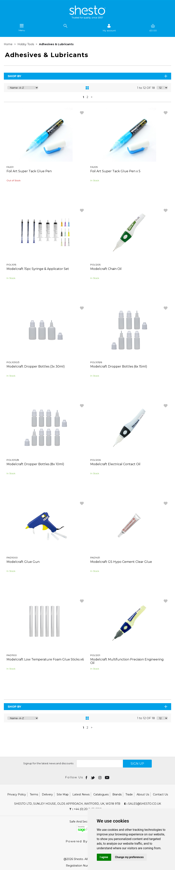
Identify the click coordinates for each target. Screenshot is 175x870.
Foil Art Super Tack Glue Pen (29, 171)
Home (8, 44)
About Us (143, 794)
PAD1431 (95, 557)
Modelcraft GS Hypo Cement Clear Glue (121, 562)
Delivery (47, 794)
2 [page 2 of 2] (87, 97)
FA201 (10, 167)
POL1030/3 (13, 362)
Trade (129, 794)
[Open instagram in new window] (100, 777)
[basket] (153, 28)
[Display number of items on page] (162, 87)
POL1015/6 (96, 362)
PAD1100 (12, 655)
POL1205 (95, 264)
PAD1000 (12, 557)
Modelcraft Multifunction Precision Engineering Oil (127, 661)
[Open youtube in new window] (107, 777)
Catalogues (101, 794)
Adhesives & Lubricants (56, 44)
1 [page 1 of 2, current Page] (83, 97)
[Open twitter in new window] (93, 777)
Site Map (63, 794)
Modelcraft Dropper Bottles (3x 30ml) (36, 366)
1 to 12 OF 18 (146, 88)
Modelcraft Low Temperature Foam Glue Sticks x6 (45, 659)
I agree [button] (104, 857)
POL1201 (95, 655)
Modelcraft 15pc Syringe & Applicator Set (38, 269)
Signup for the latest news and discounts (48, 763)
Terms (34, 794)
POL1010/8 (13, 459)
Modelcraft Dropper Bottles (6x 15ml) (118, 366)
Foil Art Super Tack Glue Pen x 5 (115, 171)
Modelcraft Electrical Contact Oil (115, 464)
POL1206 (95, 459)
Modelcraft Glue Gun (23, 562)
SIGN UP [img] (137, 763)
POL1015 (11, 264)
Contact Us (160, 794)
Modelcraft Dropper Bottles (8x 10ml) (35, 464)
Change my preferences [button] (129, 857)
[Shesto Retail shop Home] (87, 18)
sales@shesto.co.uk (142, 803)
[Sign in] (109, 28)
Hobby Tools (26, 44)
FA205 (94, 167)
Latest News (81, 794)
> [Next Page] (91, 97)
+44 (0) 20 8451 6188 (85, 809)
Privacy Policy (16, 794)
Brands (117, 794)
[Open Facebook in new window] (87, 777)
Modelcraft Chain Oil (106, 269)
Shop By (88, 76)
